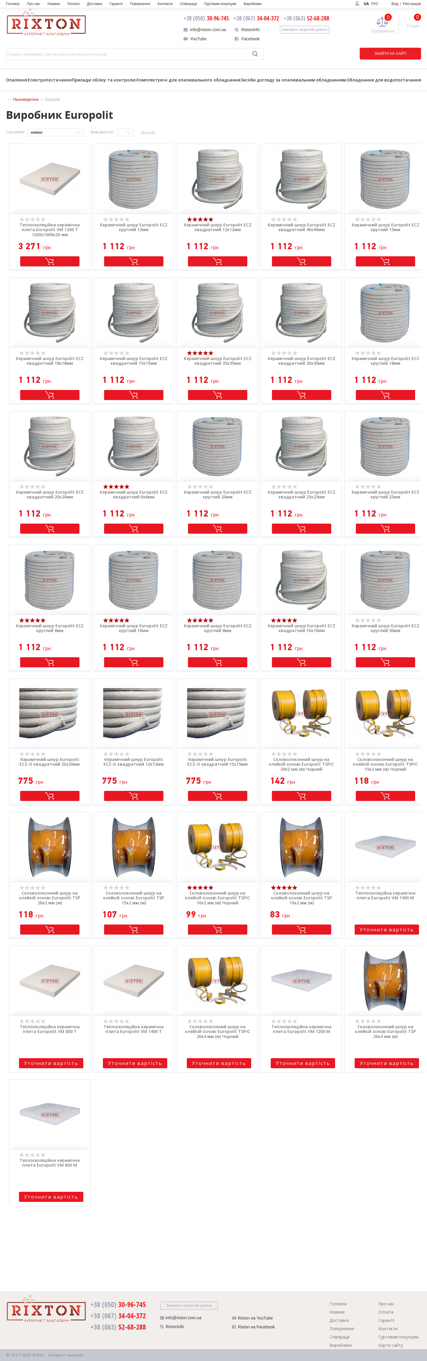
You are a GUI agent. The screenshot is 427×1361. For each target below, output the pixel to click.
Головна (13, 4)
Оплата (73, 4)
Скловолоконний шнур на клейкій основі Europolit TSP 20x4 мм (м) (385, 1031)
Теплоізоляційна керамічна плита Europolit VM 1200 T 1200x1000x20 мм (50, 230)
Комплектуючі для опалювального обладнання (188, 80)
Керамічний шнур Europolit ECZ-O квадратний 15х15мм (217, 762)
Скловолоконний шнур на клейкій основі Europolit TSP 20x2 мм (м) (49, 898)
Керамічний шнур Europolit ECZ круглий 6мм (50, 628)
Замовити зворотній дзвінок (304, 30)
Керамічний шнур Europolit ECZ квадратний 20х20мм (50, 495)
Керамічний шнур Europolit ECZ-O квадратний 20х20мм (50, 762)
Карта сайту (390, 1345)
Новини (53, 4)
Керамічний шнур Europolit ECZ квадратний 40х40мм (301, 228)
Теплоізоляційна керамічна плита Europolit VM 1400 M (385, 896)
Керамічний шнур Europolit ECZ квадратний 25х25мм (301, 495)
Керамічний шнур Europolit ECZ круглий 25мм (385, 495)
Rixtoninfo (250, 29)
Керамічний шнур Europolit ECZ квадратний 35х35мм (217, 361)
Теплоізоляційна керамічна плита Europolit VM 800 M (50, 1163)
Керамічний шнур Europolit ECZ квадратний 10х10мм (301, 628)
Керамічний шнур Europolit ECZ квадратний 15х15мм (134, 361)
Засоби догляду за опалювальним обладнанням (293, 80)
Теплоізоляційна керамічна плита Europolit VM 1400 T (133, 1029)
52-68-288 (306, 18)
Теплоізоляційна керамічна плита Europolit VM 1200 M (301, 1029)
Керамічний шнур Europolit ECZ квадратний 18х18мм (50, 361)
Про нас (33, 4)
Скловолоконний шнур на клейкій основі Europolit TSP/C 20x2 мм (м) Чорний (301, 764)
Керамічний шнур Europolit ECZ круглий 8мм (217, 628)
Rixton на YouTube (252, 1319)
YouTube (198, 38)
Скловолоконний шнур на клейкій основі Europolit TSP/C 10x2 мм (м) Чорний (217, 898)
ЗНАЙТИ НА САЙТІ (381, 54)
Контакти (165, 4)
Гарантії (116, 4)
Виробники (252, 4)
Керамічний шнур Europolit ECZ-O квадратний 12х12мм (133, 762)
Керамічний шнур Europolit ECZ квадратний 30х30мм (301, 361)
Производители (26, 99)
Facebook (250, 38)
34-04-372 (256, 18)
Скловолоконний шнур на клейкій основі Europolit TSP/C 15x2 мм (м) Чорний (385, 764)
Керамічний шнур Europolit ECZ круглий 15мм (385, 228)
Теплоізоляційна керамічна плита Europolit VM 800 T (50, 1029)
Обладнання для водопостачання (384, 80)
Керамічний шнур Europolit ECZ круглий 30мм (385, 628)
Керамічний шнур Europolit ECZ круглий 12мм (134, 228)
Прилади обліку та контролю (104, 80)
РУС (375, 4)
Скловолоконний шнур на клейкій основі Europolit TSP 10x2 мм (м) (301, 898)
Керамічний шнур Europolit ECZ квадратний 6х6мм (134, 495)
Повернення (140, 4)
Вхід (406, 4)
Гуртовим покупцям (220, 4)
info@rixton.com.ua (208, 29)
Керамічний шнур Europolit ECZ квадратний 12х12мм (217, 228)
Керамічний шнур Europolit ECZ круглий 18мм (385, 361)
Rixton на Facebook (253, 1328)
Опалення (16, 80)
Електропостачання (49, 80)
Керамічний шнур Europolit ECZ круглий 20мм (217, 495)
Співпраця (188, 4)
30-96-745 (206, 18)
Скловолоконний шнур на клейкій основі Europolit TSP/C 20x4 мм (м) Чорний (217, 1031)
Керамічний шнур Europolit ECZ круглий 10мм (134, 628)
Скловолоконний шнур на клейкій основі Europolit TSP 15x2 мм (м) (133, 898)
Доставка (94, 4)
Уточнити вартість (387, 929)
